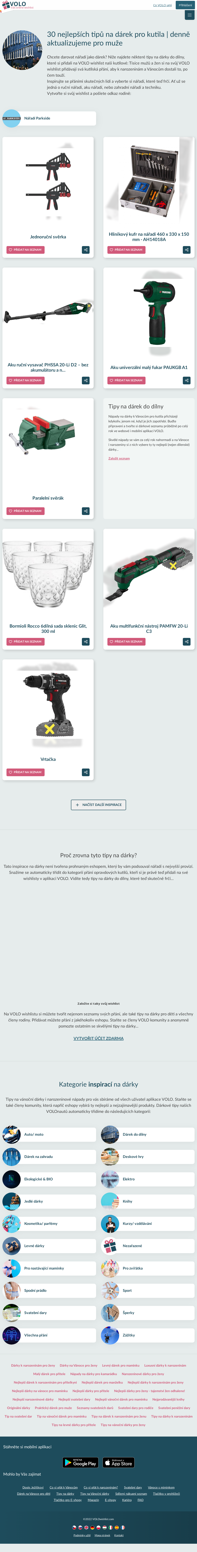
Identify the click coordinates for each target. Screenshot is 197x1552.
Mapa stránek (102, 1543)
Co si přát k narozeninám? (101, 1495)
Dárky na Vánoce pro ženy (78, 1373)
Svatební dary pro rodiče (135, 1416)
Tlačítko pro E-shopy (68, 1508)
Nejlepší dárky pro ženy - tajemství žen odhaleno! (149, 1399)
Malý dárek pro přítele (49, 1382)
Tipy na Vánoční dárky (94, 1502)
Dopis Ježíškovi (33, 1495)
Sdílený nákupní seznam (131, 1502)
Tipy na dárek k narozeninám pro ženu (118, 1424)
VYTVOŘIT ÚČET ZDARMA (99, 1039)
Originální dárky (18, 1416)
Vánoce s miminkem (161, 1495)
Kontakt (119, 1543)
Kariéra (127, 1508)
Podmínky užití (82, 1543)
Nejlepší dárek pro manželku (102, 1390)
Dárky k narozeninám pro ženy (33, 1373)
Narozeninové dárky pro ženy (143, 1382)
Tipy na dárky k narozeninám (172, 1424)
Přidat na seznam (27, 250)
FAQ (140, 1508)
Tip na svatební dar (18, 1424)
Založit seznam (119, 459)
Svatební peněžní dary (174, 1416)
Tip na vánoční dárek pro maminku (62, 1424)
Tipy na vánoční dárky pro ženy (123, 1433)
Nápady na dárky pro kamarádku (93, 1382)
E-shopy (110, 1508)
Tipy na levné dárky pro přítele (74, 1433)
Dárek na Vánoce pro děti (33, 1502)
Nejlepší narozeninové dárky (33, 1407)
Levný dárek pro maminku (120, 1373)
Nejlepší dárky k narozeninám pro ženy (155, 1390)
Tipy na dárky (65, 1502)
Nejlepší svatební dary (74, 1407)
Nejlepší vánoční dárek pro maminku (121, 1407)
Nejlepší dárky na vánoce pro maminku (40, 1399)
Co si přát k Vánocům (64, 1495)
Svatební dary (133, 1495)
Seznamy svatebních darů (95, 1416)
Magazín (93, 1508)
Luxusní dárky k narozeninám (165, 1373)
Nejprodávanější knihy (168, 1407)
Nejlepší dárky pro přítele (91, 1399)
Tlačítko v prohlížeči (166, 1502)
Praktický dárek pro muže (53, 1416)
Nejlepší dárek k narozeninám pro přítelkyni (45, 1390)
